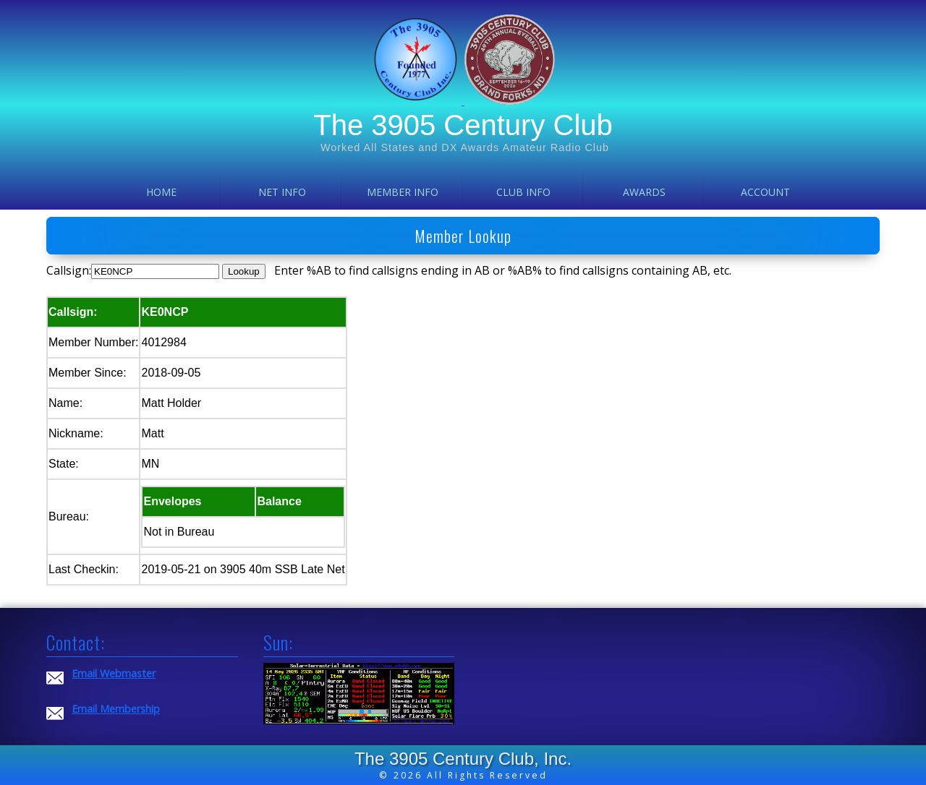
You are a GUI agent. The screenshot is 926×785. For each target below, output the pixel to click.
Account (765, 192)
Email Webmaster (114, 673)
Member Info (402, 192)
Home (161, 192)
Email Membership (116, 709)
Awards (644, 192)
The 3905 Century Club (463, 125)
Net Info (282, 192)
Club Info (523, 192)
